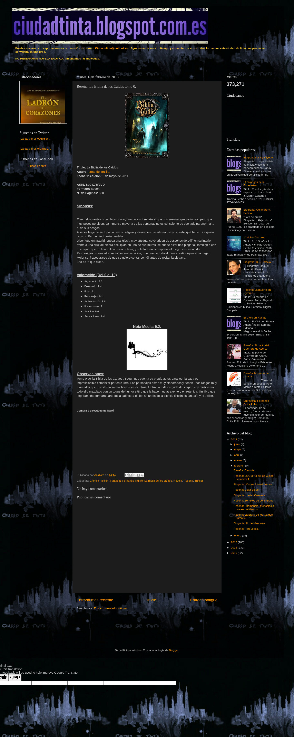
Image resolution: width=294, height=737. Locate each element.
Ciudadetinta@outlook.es (111, 48)
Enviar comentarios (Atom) (110, 608)
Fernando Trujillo (132, 480)
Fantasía (115, 480)
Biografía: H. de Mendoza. (250, 523)
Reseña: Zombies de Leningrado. (254, 500)
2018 (234, 439)
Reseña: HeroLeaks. (246, 528)
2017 (234, 542)
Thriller (199, 480)
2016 (234, 547)
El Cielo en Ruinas (254, 317)
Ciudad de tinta (37, 165)
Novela (178, 480)
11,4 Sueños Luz (253, 237)
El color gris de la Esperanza (254, 184)
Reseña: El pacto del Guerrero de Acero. (256, 347)
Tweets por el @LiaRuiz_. (35, 148)
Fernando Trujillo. (98, 171)
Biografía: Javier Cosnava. (250, 495)
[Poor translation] (14, 677)
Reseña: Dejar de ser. (247, 489)
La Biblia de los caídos (158, 480)
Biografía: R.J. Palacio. (257, 262)
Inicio (151, 600)
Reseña (188, 480)
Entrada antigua (203, 600)
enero (238, 535)
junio (237, 444)
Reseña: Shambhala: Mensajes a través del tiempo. (254, 507)
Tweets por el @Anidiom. (34, 138)
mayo (238, 449)
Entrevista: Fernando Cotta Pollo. (256, 402)
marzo (238, 460)
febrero (239, 465)
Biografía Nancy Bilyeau (258, 157)
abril (237, 455)
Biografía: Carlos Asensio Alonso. (254, 484)
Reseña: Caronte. (244, 470)
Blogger (173, 650)
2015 (234, 552)
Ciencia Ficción (99, 480)
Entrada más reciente (95, 600)
